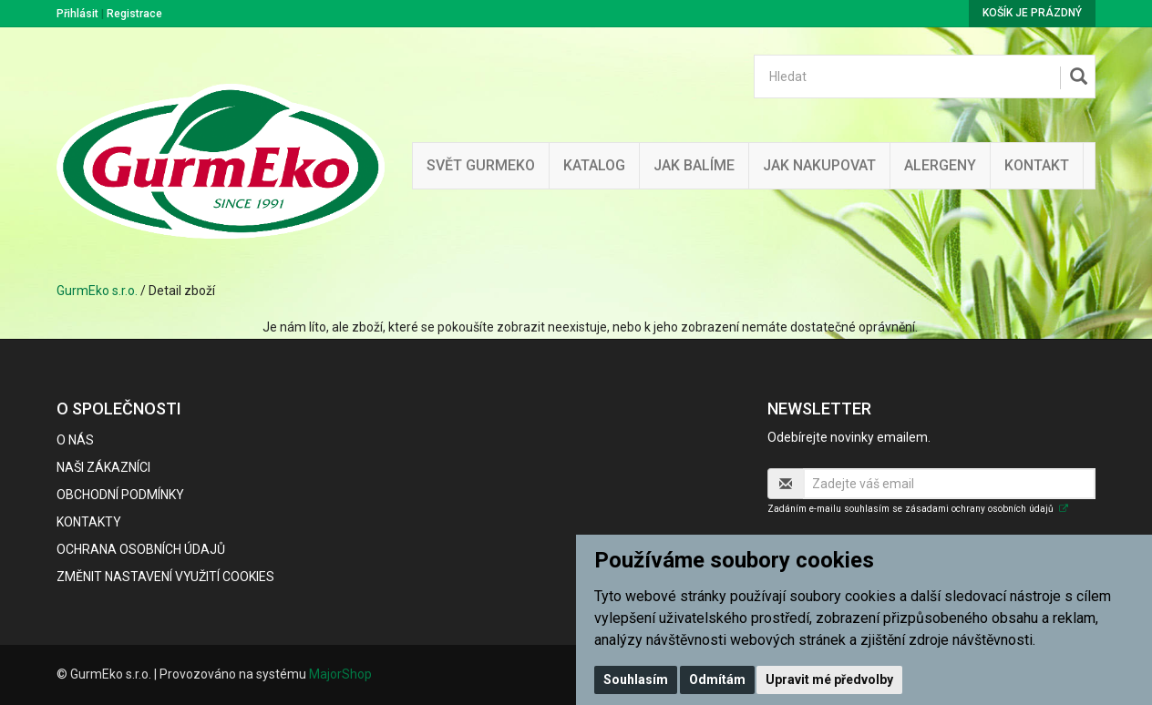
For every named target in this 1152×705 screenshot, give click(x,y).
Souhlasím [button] (635, 679)
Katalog (594, 165)
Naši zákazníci (103, 467)
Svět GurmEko (481, 165)
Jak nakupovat (819, 165)
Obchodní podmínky (120, 494)
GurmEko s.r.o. (97, 290)
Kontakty (89, 522)
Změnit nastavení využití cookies (165, 576)
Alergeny (940, 165)
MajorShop (340, 674)
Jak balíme (694, 165)
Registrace (134, 13)
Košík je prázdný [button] (1032, 12)
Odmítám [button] (717, 679)
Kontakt (1036, 165)
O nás (75, 440)
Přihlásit (77, 13)
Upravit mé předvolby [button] (829, 679)
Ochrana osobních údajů (141, 549)
